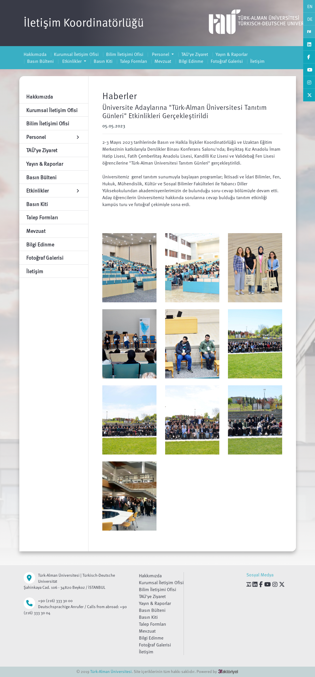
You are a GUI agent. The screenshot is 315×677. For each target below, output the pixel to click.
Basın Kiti (103, 61)
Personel (160, 54)
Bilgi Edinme (191, 61)
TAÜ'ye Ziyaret (194, 54)
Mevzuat (162, 61)
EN (309, 6)
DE (309, 19)
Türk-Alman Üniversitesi (111, 671)
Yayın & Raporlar (232, 54)
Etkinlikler (72, 61)
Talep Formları (133, 61)
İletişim (257, 61)
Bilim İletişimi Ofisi (124, 54)
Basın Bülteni (40, 61)
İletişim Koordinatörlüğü (84, 22)
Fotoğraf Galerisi (227, 61)
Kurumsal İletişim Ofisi (76, 54)
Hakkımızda (35, 54)
